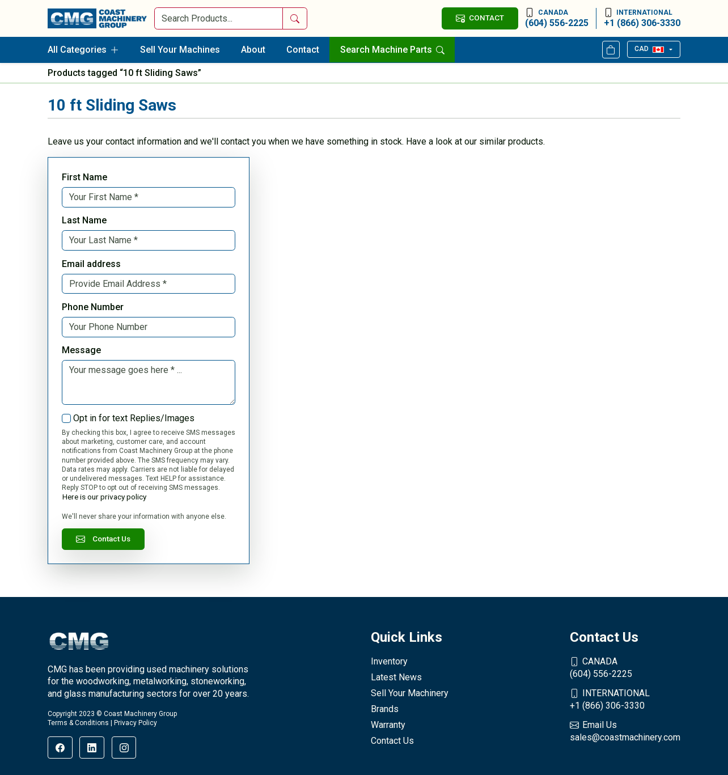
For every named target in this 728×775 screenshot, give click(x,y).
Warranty (388, 724)
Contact (302, 49)
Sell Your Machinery (409, 693)
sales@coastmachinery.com (625, 731)
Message (81, 350)
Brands (385, 709)
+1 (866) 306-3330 (642, 18)
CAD (648, 49)
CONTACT (479, 18)
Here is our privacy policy (104, 496)
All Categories (83, 49)
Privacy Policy (135, 723)
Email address (91, 264)
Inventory (389, 661)
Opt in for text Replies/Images (133, 418)
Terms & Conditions (78, 723)
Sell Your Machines (180, 49)
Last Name (84, 220)
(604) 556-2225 (557, 18)
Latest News (396, 677)
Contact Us (103, 539)
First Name (84, 177)
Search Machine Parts (392, 49)
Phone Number (93, 307)
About (253, 49)
